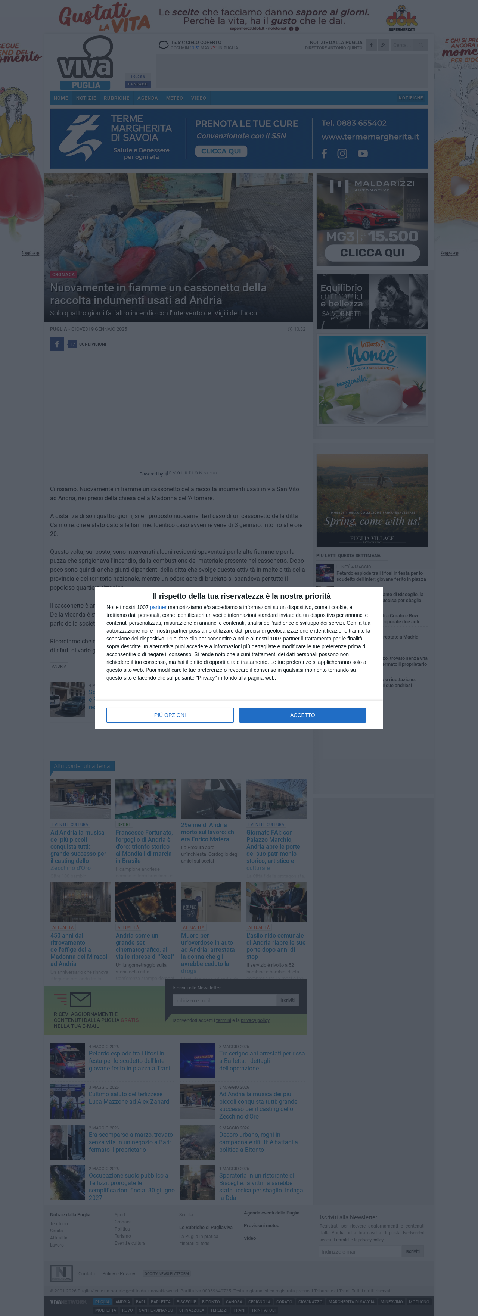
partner (158, 607)
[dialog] (239, 658)
